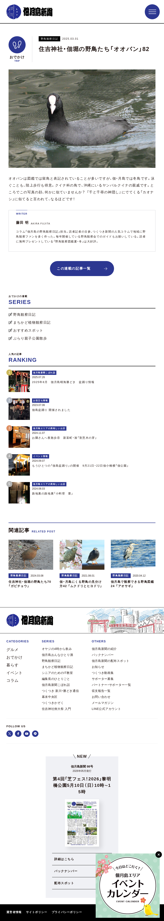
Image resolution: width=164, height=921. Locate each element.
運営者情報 (14, 912)
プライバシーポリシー (67, 912)
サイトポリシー (36, 912)
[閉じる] (158, 854)
